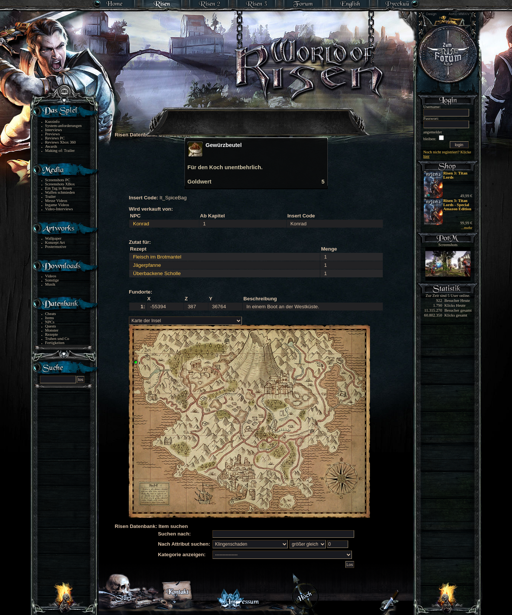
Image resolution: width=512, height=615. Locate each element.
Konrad (141, 223)
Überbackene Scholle (157, 273)
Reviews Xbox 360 (60, 142)
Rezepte (51, 334)
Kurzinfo (52, 121)
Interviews (53, 130)
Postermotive (55, 247)
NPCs (50, 322)
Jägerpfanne (147, 265)
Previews (52, 134)
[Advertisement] (256, 117)
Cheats (50, 314)
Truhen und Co (57, 339)
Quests (50, 326)
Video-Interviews (59, 209)
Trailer (50, 196)
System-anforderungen (63, 126)
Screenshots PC (57, 180)
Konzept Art (55, 242)
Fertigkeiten (55, 343)
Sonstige (52, 280)
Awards (51, 146)
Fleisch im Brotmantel (157, 257)
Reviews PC (55, 138)
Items (49, 318)
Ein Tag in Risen (58, 188)
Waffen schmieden (60, 192)
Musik (50, 284)
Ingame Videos (57, 205)
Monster (52, 330)
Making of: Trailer (60, 150)
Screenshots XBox (60, 184)
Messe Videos (56, 201)
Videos (51, 276)
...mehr (466, 228)
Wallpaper (53, 238)
